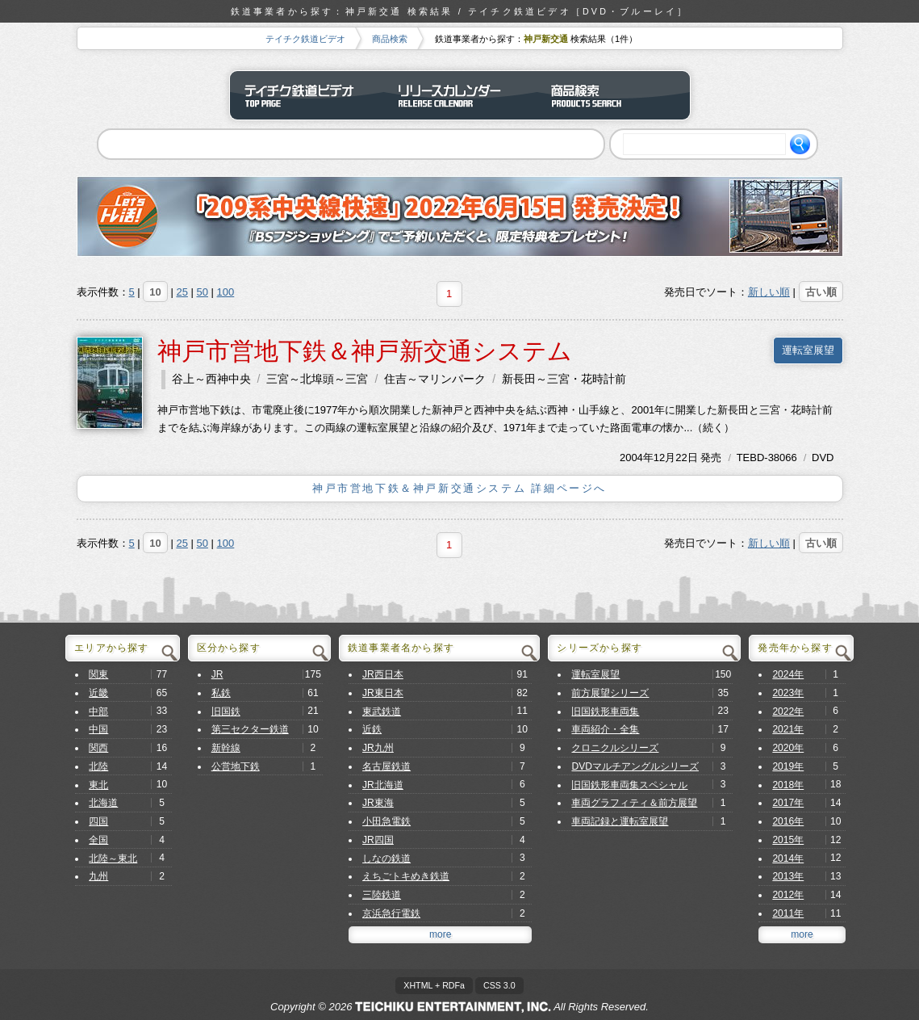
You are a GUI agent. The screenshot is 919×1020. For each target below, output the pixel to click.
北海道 (103, 802)
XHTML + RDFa (434, 985)
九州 (98, 876)
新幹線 (225, 747)
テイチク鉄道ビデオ (305, 39)
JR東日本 (382, 693)
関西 (98, 747)
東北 (98, 785)
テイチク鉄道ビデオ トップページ (306, 95)
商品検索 (389, 39)
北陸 (98, 766)
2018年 (788, 785)
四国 (98, 821)
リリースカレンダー (460, 95)
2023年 (788, 693)
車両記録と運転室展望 (619, 821)
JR (217, 674)
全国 (98, 840)
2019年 (788, 766)
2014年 (788, 858)
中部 (98, 711)
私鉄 (221, 693)
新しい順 (769, 292)
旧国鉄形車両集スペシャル (629, 785)
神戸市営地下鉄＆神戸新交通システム (364, 351)
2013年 (788, 876)
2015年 (788, 840)
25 (181, 292)
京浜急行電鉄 (391, 913)
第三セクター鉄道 (250, 729)
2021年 (788, 729)
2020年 (788, 747)
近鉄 (372, 729)
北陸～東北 (113, 858)
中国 (98, 729)
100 (226, 292)
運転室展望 (808, 350)
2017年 (788, 802)
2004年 (637, 457)
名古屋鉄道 (386, 766)
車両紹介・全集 (605, 729)
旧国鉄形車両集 (605, 711)
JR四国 (378, 840)
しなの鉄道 (386, 858)
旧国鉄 (225, 711)
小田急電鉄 (386, 821)
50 (202, 292)
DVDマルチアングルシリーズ (635, 766)
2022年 (788, 711)
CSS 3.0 (499, 985)
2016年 (788, 821)
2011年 (788, 913)
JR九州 (378, 747)
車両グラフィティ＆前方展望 (634, 802)
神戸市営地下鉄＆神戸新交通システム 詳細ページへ (459, 488)
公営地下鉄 (235, 766)
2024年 (788, 674)
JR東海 (378, 802)
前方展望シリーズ (610, 693)
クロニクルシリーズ (614, 747)
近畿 (98, 693)
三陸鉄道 (381, 894)
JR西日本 (382, 674)
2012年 (788, 894)
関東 (98, 674)
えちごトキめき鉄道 (405, 876)
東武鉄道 (381, 711)
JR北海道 (382, 785)
